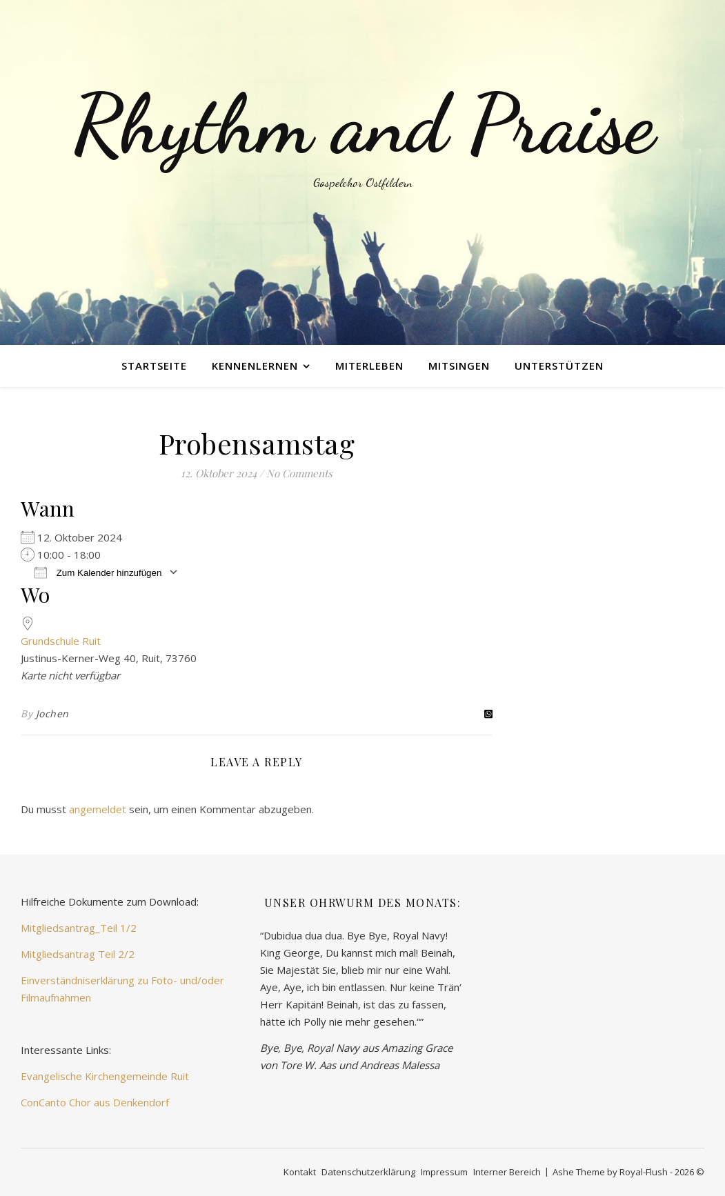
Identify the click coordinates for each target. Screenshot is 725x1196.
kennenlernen (255, 365)
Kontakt (300, 1172)
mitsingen (459, 365)
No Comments (299, 473)
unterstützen (559, 365)
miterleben (369, 365)
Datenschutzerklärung (368, 1172)
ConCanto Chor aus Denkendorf (95, 1102)
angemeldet (97, 809)
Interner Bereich (507, 1172)
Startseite (154, 365)
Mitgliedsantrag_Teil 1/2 (79, 928)
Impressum (444, 1172)
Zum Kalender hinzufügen (97, 572)
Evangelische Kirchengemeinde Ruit (105, 1076)
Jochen (52, 713)
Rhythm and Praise (363, 124)
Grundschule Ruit (61, 641)
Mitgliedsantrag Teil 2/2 (78, 954)
